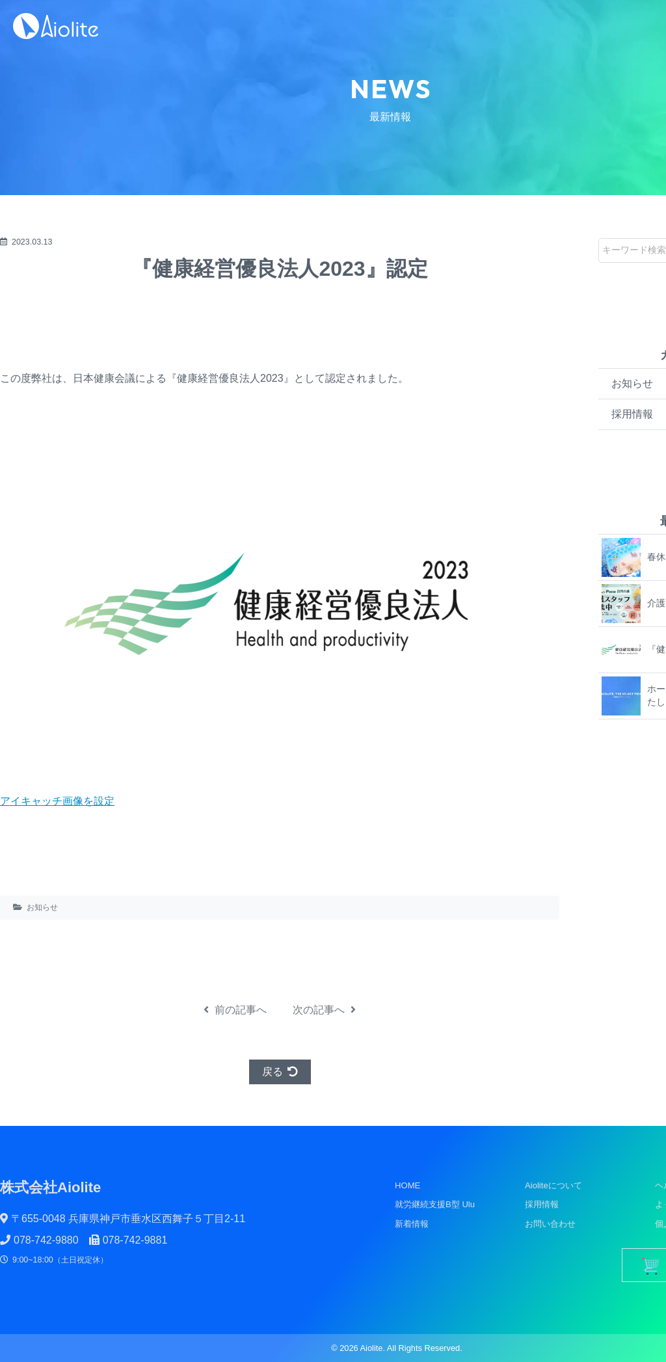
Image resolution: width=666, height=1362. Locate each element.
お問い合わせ (550, 1224)
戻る (280, 1071)
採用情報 (542, 1204)
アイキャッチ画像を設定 (57, 801)
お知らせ (42, 907)
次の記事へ (324, 1009)
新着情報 (412, 1224)
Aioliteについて (553, 1185)
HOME (407, 1185)
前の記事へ (235, 1009)
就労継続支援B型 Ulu (435, 1204)
